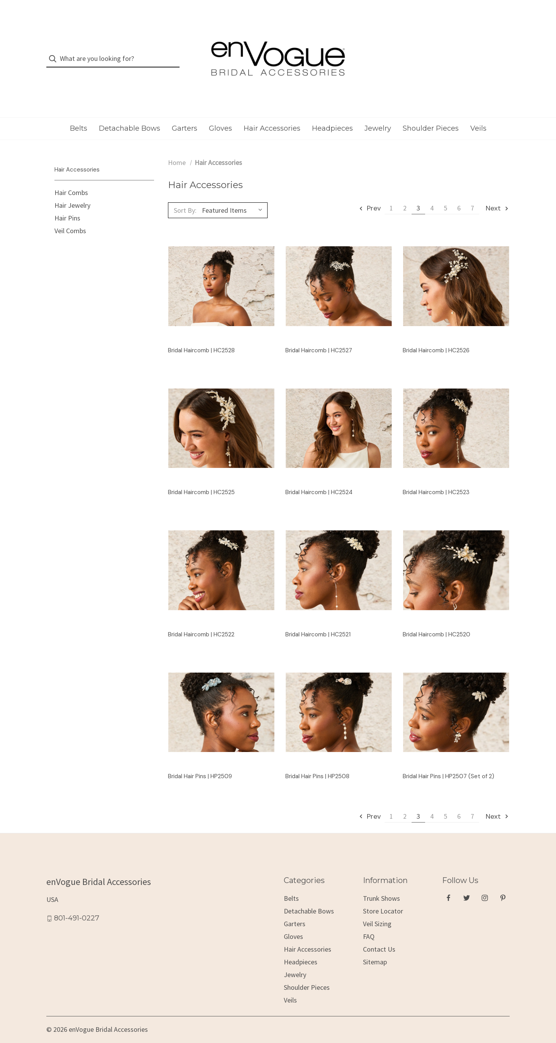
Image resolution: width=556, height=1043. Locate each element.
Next (497, 196)
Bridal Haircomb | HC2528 (201, 338)
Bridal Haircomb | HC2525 (201, 480)
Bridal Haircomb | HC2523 (436, 480)
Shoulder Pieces (431, 116)
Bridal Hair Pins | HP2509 (200, 764)
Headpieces (332, 116)
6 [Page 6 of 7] (459, 196)
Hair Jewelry (72, 193)
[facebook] (448, 886)
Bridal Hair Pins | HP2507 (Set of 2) (448, 764)
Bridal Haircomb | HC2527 (318, 338)
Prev (369, 196)
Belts (78, 116)
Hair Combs (71, 180)
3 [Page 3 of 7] (418, 196)
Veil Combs (70, 218)
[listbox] (234, 198)
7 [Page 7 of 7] (472, 196)
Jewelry (377, 116)
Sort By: (185, 197)
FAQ (369, 924)
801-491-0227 (76, 906)
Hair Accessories (272, 116)
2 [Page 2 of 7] (405, 196)
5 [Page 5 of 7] (445, 196)
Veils (478, 116)
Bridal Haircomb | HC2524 (319, 480)
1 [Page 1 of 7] (391, 196)
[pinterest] (503, 886)
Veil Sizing (377, 911)
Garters (184, 116)
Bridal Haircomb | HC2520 (436, 622)
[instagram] (484, 886)
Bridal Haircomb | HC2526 (436, 338)
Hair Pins (67, 206)
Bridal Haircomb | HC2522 (201, 622)
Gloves (220, 116)
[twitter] (466, 886)
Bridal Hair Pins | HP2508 (317, 764)
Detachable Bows (129, 116)
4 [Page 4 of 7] (432, 196)
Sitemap (375, 949)
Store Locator (383, 898)
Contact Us (379, 936)
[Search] (55, 52)
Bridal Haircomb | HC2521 (318, 622)
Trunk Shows (381, 886)
